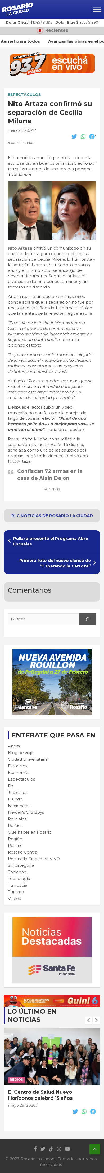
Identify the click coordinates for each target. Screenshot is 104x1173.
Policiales (17, 818)
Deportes (17, 765)
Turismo (16, 891)
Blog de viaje (21, 752)
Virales (14, 898)
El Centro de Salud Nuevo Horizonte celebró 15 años (40, 1095)
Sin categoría (21, 865)
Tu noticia (17, 885)
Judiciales (17, 792)
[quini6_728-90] (52, 998)
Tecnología (19, 878)
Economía (18, 772)
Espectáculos (24, 94)
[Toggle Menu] (97, 9)
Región (15, 838)
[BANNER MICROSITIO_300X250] (52, 919)
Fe (10, 785)
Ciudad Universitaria (28, 759)
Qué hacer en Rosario (30, 832)
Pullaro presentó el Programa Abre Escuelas (50, 541)
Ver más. (52, 488)
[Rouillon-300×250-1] (52, 651)
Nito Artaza (20, 248)
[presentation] (88, 1020)
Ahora (14, 746)
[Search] (87, 619)
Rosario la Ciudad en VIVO (34, 858)
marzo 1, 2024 (21, 130)
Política (15, 825)
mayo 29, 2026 (21, 1105)
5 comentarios (21, 142)
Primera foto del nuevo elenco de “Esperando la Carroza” (55, 563)
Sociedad (17, 871)
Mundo (15, 799)
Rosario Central (23, 852)
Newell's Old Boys (26, 812)
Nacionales (19, 805)
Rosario (15, 845)
